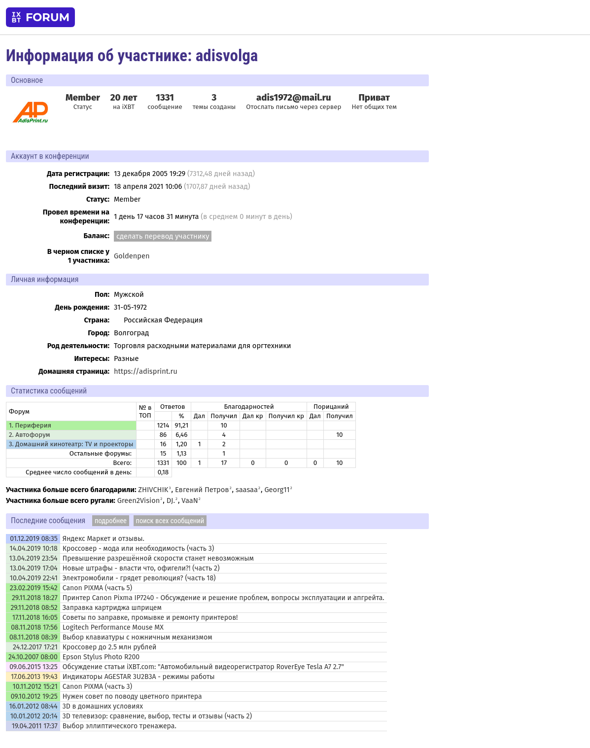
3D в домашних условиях (103, 706)
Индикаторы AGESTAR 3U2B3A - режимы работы (139, 677)
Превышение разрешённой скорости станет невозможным (158, 558)
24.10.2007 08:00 (33, 657)
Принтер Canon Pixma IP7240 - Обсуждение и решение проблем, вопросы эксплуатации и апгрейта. (223, 598)
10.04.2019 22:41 (34, 578)
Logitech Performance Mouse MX (113, 627)
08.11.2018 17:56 (34, 627)
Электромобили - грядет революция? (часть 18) (139, 578)
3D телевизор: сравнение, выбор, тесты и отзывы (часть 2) (157, 716)
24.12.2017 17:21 (35, 647)
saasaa (247, 489)
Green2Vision (138, 500)
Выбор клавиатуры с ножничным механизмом (137, 637)
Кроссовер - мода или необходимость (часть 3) (138, 548)
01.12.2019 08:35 (33, 538)
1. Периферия (30, 425)
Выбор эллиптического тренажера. (119, 726)
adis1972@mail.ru (293, 97)
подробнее (111, 520)
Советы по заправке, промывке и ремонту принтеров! (150, 617)
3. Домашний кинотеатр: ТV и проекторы (71, 444)
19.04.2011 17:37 (35, 726)
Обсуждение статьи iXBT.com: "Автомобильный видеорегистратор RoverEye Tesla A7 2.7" (203, 667)
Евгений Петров (202, 489)
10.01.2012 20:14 (34, 716)
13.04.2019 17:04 (34, 568)
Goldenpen (132, 255)
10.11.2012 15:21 (35, 686)
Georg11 (276, 489)
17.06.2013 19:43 (34, 677)
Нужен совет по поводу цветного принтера (132, 696)
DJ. (171, 500)
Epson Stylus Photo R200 (101, 657)
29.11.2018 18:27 (35, 598)
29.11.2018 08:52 (34, 608)
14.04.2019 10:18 (33, 548)
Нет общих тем (374, 101)
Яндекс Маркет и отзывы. (103, 538)
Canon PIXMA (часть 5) (97, 588)
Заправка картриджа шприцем (112, 608)
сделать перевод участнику (162, 236)
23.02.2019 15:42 (34, 588)
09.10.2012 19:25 (34, 696)
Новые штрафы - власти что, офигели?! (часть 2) (141, 568)
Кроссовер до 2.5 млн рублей (110, 647)
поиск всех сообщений (170, 520)
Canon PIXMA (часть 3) (97, 686)
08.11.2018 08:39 (33, 637)
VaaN (189, 500)
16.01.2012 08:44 (33, 706)
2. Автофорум (29, 435)
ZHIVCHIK (153, 489)
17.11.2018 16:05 (35, 617)
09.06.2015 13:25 (33, 667)
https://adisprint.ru (145, 371)
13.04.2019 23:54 (33, 558)
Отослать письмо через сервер (293, 107)
